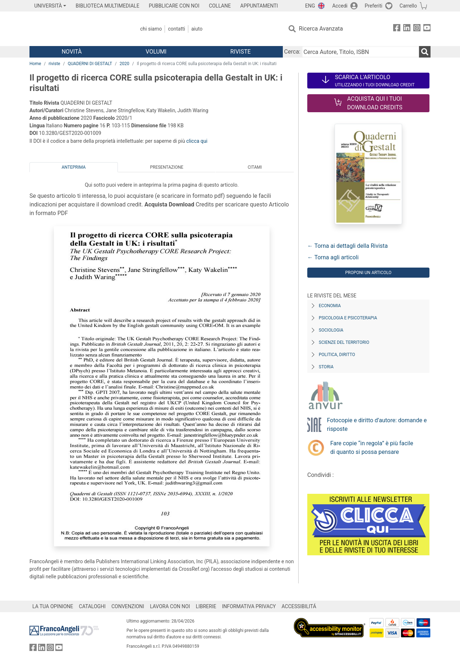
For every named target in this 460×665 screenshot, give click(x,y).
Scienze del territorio (344, 342)
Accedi (340, 6)
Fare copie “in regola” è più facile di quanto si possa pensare (371, 447)
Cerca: (292, 51)
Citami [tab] (255, 167)
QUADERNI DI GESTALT (90, 63)
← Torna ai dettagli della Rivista (347, 245)
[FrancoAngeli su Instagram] (416, 29)
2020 (124, 63)
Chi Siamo (151, 29)
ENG (310, 6)
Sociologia (331, 330)
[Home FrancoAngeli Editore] (77, 29)
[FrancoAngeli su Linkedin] (406, 29)
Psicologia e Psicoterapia (348, 317)
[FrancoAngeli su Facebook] (396, 29)
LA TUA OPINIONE (52, 606)
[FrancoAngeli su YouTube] (427, 29)
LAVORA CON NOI (170, 606)
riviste (54, 63)
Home (35, 63)
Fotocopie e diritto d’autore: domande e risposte (377, 424)
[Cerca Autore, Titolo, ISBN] (360, 52)
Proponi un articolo (368, 272)
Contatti (176, 29)
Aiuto (196, 29)
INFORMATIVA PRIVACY (249, 606)
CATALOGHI (92, 606)
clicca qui (196, 141)
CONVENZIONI (127, 606)
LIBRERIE (206, 606)
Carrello (408, 6)
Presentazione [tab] (166, 167)
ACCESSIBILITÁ (299, 606)
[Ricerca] (425, 52)
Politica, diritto (337, 354)
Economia (330, 305)
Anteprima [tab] (74, 167)
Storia (326, 366)
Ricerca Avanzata (321, 28)
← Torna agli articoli (333, 257)
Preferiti (373, 6)
